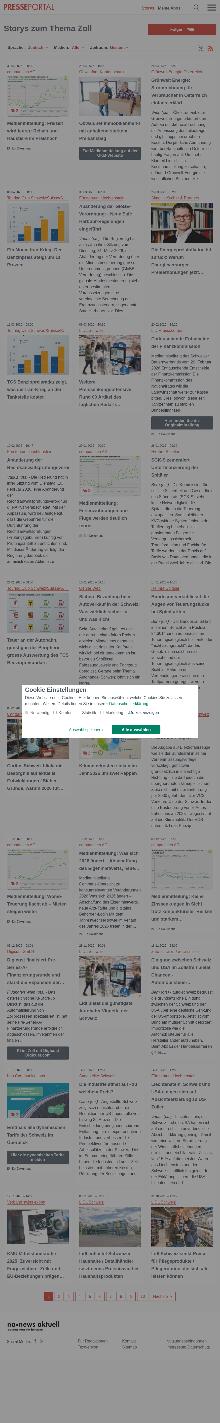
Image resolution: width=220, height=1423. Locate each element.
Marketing (114, 712)
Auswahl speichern (86, 730)
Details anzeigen (144, 712)
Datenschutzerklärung (129, 703)
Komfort (66, 712)
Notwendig (39, 712)
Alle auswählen (136, 730)
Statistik (89, 712)
